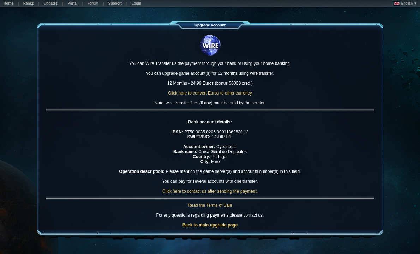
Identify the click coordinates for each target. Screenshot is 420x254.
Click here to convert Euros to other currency (210, 93)
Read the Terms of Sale (210, 205)
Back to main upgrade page (210, 225)
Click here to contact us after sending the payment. (210, 191)
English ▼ (405, 3)
